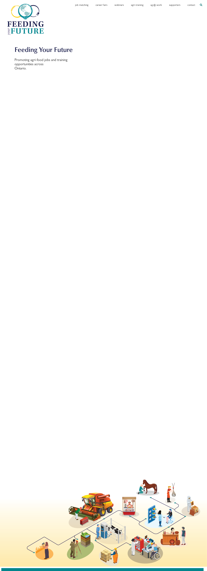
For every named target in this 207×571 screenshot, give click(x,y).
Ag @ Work (156, 5)
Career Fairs (101, 5)
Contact (191, 5)
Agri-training (137, 5)
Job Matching (81, 5)
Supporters (174, 5)
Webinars (119, 5)
